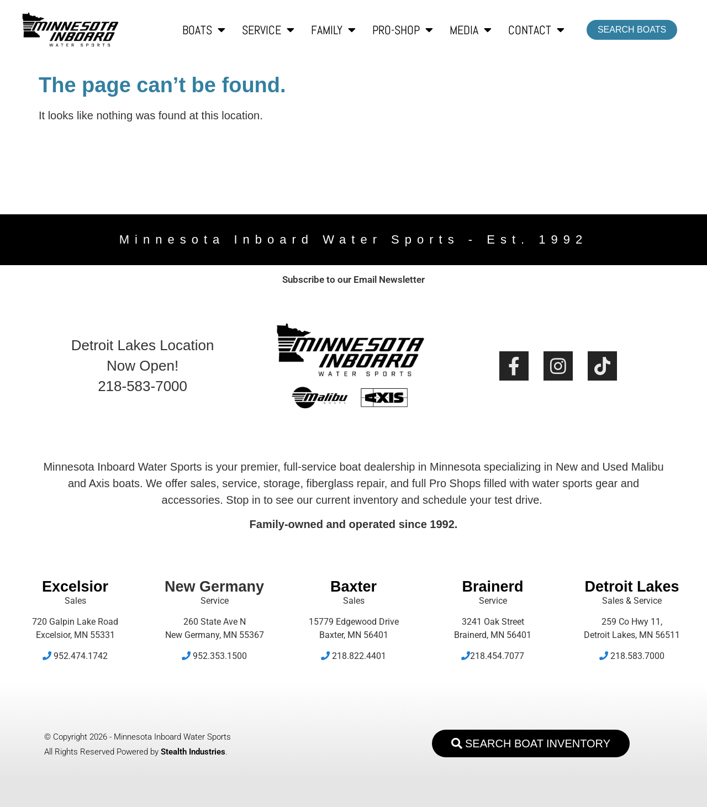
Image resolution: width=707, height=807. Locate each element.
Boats (203, 29)
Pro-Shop (402, 29)
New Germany (214, 586)
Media (471, 29)
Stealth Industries (193, 752)
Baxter (353, 586)
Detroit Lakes (631, 586)
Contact (536, 29)
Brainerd (492, 586)
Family (333, 29)
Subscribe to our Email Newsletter (353, 279)
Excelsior (75, 586)
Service (268, 29)
